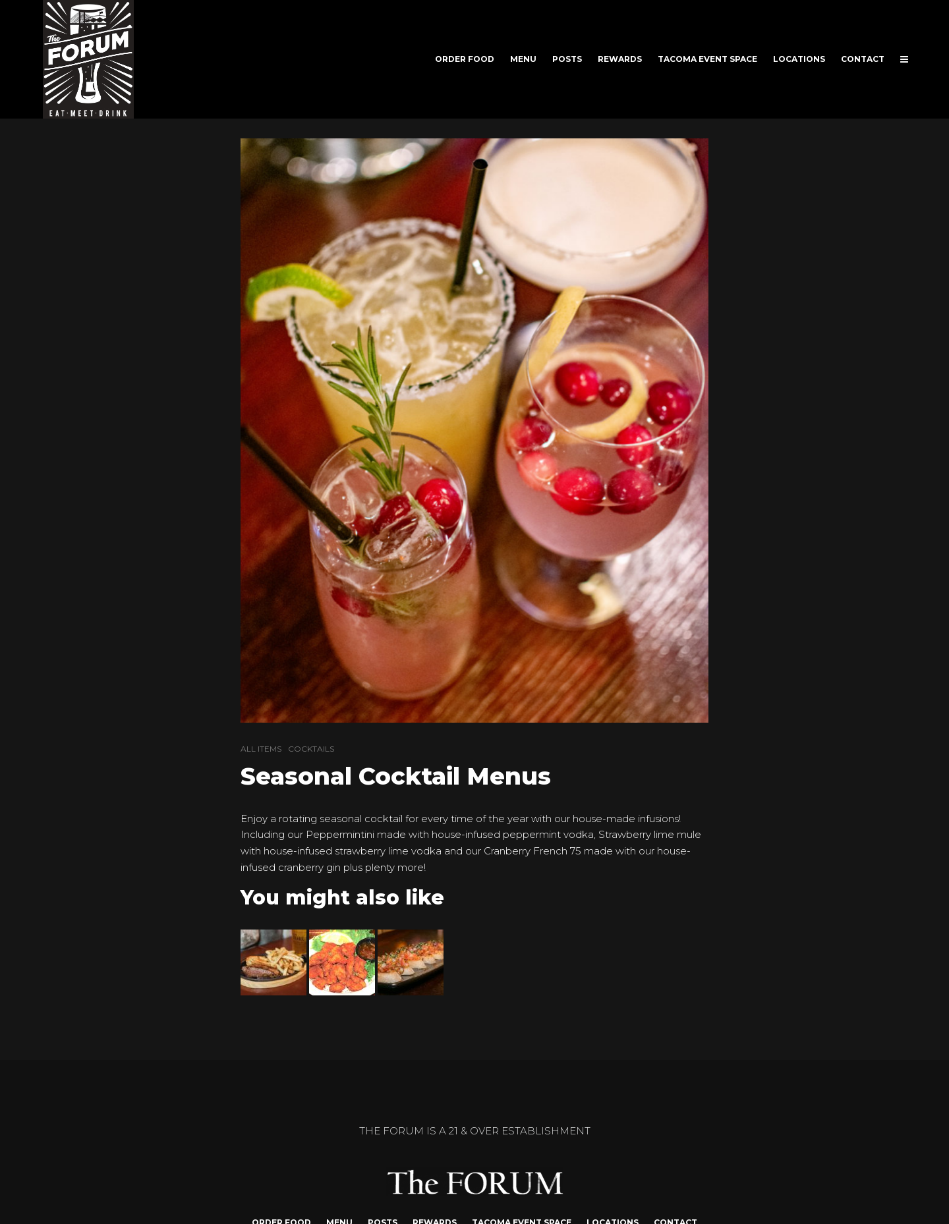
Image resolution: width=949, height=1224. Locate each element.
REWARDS (620, 59)
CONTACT (862, 59)
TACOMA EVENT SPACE (707, 59)
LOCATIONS (799, 59)
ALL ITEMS (261, 749)
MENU (523, 59)
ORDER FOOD (464, 59)
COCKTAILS (311, 749)
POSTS (567, 59)
